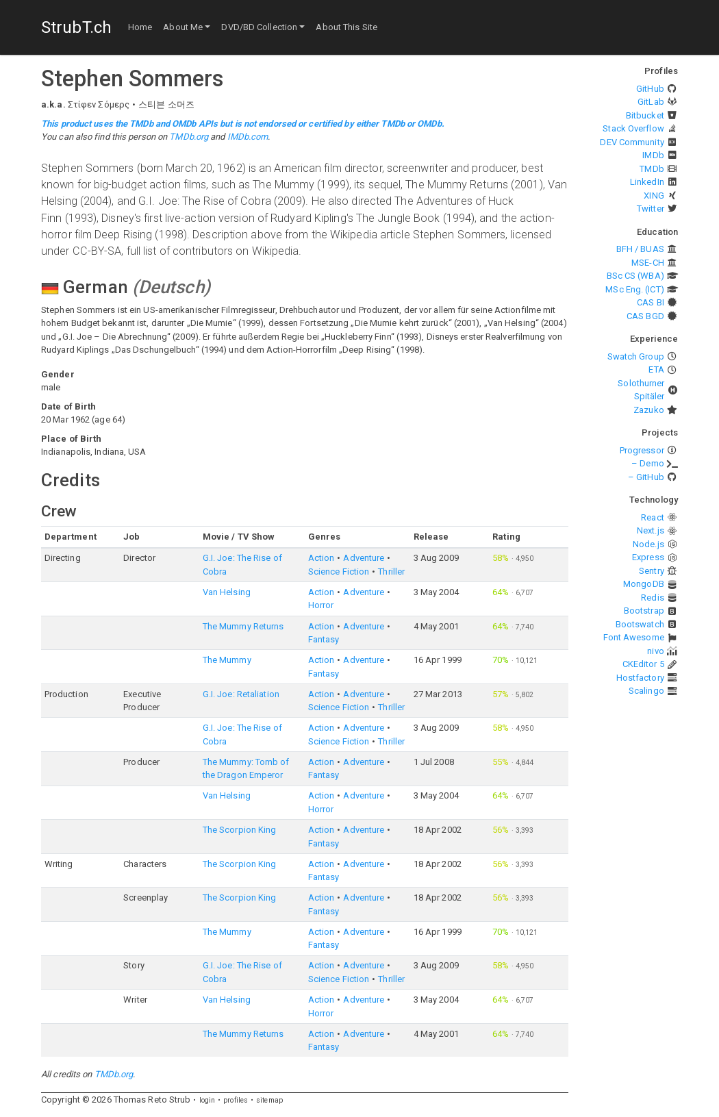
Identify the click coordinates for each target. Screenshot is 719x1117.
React (652, 517)
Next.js (650, 530)
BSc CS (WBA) (635, 276)
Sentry (651, 571)
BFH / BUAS (640, 249)
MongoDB (643, 584)
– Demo (647, 463)
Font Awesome (633, 637)
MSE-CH (647, 263)
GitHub (650, 89)
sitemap (269, 1100)
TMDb (652, 169)
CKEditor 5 (643, 664)
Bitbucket (645, 115)
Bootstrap (644, 610)
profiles (235, 1100)
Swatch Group (635, 356)
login (207, 1100)
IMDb (653, 155)
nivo (655, 651)
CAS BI (650, 302)
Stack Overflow (633, 128)
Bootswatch (640, 624)
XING (654, 195)
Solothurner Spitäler (641, 390)
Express (648, 557)
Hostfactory (640, 678)
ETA (656, 369)
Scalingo (646, 691)
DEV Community (632, 142)
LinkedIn (647, 182)
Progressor (642, 450)
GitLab (651, 102)
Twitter (650, 208)
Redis (652, 597)
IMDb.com (247, 136)
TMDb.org (188, 136)
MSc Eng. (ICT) (634, 289)
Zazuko (648, 410)
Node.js (648, 544)
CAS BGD (645, 316)
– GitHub (646, 477)
